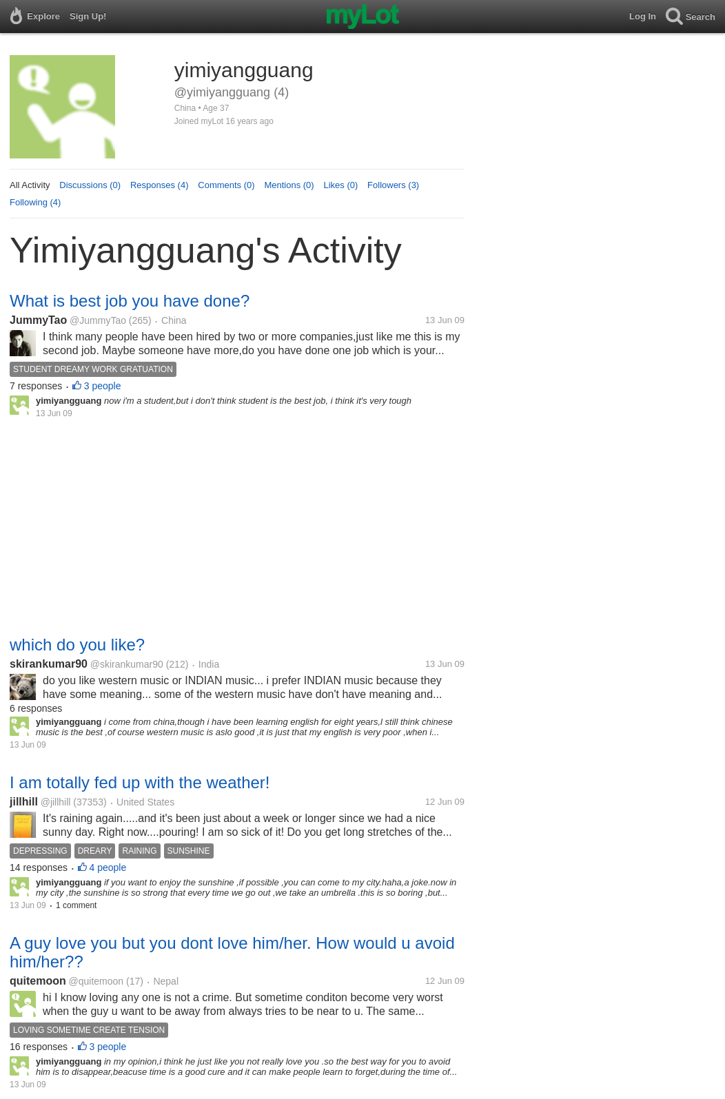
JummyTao (38, 320)
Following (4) (35, 202)
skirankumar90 (49, 664)
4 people (108, 867)
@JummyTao (98, 320)
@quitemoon (96, 981)
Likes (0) (340, 185)
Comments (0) (226, 185)
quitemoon (38, 981)
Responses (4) (159, 185)
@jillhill (56, 802)
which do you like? (77, 644)
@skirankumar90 (126, 664)
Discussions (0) (90, 185)
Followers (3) (393, 185)
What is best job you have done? (129, 300)
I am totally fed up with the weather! (140, 782)
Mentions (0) (289, 185)
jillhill (24, 802)
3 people (102, 385)
